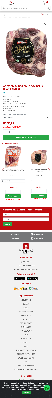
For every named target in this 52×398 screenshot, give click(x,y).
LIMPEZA (26, 343)
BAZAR (26, 304)
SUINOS (26, 362)
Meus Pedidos (37, 234)
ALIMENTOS (26, 300)
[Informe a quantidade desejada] (9, 132)
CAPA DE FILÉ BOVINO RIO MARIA (13, 170)
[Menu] (5, 3)
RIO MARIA (11, 111)
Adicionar (13, 196)
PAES (26, 346)
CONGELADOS (26, 331)
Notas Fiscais (37, 239)
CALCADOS (26, 319)
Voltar (45, 14)
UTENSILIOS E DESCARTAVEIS (26, 370)
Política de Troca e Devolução (26, 269)
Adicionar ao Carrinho (26, 137)
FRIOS (26, 335)
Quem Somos (26, 262)
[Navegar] (3, 170)
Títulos (15, 239)
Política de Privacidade (26, 266)
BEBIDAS (26, 308)
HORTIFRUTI (26, 339)
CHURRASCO (26, 327)
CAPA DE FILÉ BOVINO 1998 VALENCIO (39, 170)
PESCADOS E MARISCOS (26, 350)
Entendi (26, 392)
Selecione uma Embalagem (14, 114)
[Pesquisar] (48, 8)
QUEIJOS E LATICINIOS (26, 354)
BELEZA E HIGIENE (26, 312)
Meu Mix (15, 234)
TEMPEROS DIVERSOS (26, 366)
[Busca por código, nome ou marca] (24, 8)
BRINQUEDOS (26, 315)
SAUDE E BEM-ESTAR (26, 358)
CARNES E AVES (26, 323)
